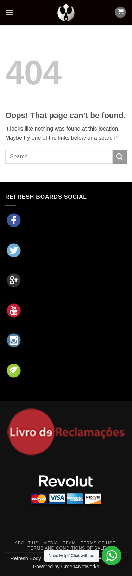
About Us (26, 543)
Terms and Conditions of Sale (66, 548)
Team (69, 543)
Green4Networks (80, 566)
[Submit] (120, 156)
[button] (9, 12)
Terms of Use (98, 543)
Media (50, 543)
